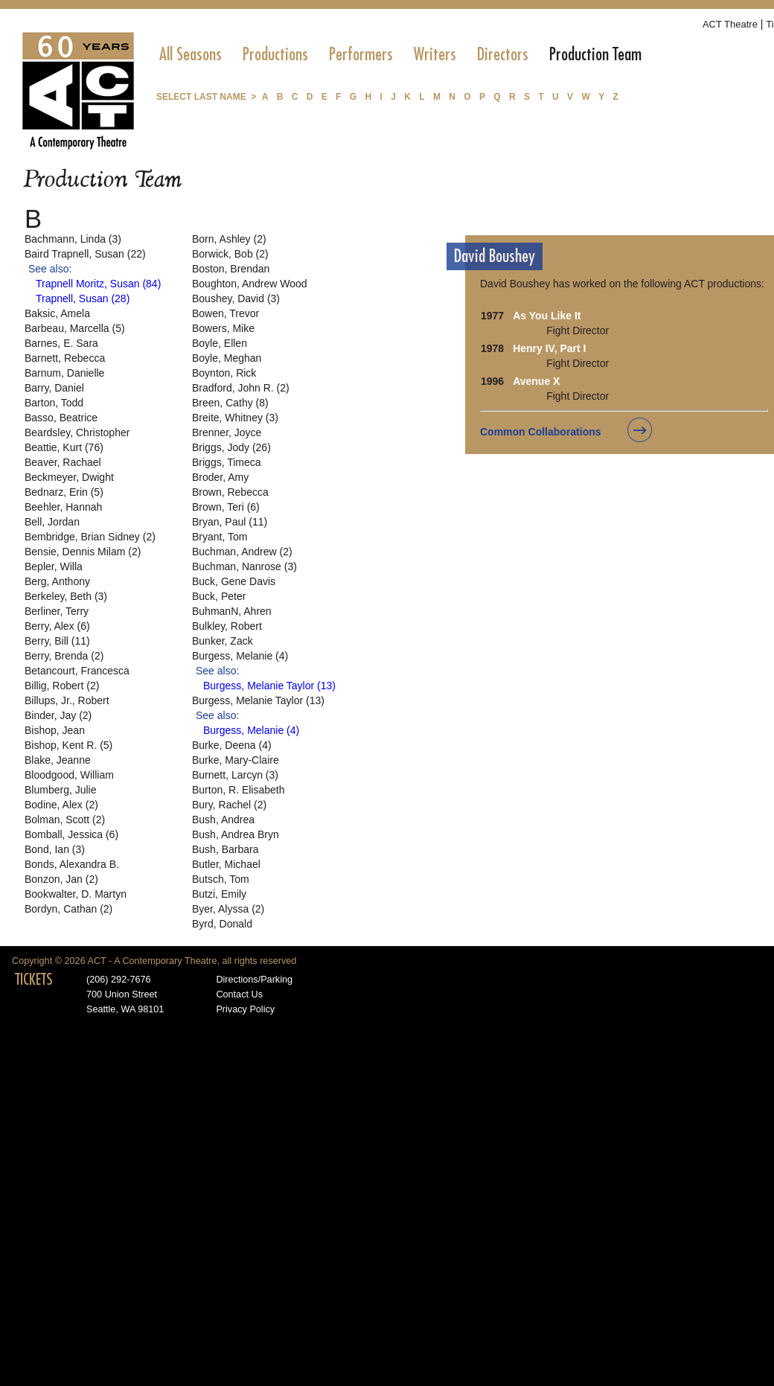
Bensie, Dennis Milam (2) (83, 552)
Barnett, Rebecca (65, 358)
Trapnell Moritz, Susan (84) (98, 284)
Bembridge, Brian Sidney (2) (90, 537)
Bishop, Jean (55, 730)
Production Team (595, 54)
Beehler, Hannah (63, 507)
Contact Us (239, 994)
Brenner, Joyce (226, 432)
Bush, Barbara (225, 849)
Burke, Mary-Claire (235, 760)
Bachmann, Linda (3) (73, 239)
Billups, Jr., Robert (67, 700)
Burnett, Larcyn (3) (235, 775)
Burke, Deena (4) (232, 745)
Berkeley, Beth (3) (66, 596)
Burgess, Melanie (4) (240, 656)
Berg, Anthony (57, 581)
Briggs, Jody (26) (231, 447)
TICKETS (34, 979)
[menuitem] (190, 54)
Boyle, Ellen (219, 343)
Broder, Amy (220, 477)
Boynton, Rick (224, 373)
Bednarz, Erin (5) (64, 492)
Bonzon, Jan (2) (61, 879)
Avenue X (536, 381)
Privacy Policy (245, 1009)
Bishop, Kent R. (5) (68, 745)
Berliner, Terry (57, 611)
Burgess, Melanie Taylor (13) (269, 686)
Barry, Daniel (54, 388)
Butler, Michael (226, 864)
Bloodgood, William (69, 775)
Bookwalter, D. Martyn (76, 894)
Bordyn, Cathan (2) (68, 909)
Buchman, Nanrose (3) (244, 566)
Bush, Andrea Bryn (235, 834)
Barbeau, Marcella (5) (75, 328)
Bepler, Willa (54, 566)
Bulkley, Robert (227, 626)
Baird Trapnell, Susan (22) (85, 254)
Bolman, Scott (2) (65, 819)
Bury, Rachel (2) (229, 805)
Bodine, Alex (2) (61, 805)
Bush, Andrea (223, 819)
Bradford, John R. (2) (241, 388)
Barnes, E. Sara (61, 343)
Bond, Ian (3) (55, 849)
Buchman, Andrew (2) (242, 552)
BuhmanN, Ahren (232, 611)
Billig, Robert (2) (62, 686)
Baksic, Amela (57, 313)
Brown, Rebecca (230, 492)
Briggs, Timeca (226, 462)
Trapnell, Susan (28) (82, 298)
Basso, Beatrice (61, 418)
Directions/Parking (254, 979)
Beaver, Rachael (63, 462)
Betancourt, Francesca (77, 671)
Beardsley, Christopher (77, 432)
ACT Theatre (730, 24)
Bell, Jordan (52, 522)
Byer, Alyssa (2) (228, 909)
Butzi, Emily (219, 894)
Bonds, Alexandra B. (72, 864)
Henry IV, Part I (549, 348)
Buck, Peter (219, 596)
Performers (361, 54)
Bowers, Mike (223, 328)
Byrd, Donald (222, 924)
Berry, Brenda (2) (64, 656)
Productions (275, 54)
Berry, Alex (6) (57, 626)
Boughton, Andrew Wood (249, 284)
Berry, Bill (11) (57, 641)
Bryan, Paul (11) (229, 522)
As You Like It (546, 316)
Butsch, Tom (220, 879)
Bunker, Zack (222, 641)
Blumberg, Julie (61, 790)
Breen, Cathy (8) (230, 403)
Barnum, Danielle (64, 373)
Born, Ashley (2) (229, 239)
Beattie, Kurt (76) (64, 447)
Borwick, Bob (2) (230, 254)
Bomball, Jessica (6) (71, 834)
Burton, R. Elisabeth (238, 790)
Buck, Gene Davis (233, 581)
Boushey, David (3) (236, 298)
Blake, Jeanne (58, 760)
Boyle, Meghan (226, 358)
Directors (502, 54)
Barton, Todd (54, 403)
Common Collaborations (540, 432)
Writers (435, 54)
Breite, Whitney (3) (235, 418)
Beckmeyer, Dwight (69, 477)
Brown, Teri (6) (226, 507)
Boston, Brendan (230, 269)
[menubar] (400, 54)
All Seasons (190, 54)
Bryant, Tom (219, 537)
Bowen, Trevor (225, 313)
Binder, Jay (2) (58, 715)
